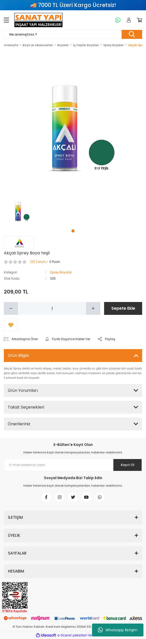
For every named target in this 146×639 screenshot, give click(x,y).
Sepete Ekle (123, 308)
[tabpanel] (20, 210)
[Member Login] (127, 20)
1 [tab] (73, 230)
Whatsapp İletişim (118, 630)
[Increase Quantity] (93, 308)
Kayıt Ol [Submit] (127, 464)
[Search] (73, 34)
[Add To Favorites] (11, 325)
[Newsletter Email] (73, 465)
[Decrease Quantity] (11, 308)
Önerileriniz (19, 424)
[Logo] (38, 20)
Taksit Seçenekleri (26, 407)
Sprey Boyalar (61, 272)
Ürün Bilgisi (18, 355)
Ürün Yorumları (23, 390)
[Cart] (138, 20)
